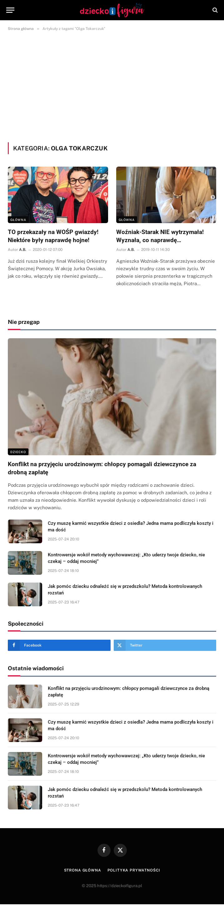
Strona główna (82, 870)
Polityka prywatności (133, 870)
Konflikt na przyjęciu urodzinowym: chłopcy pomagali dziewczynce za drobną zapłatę (102, 468)
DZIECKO (18, 452)
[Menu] (10, 10)
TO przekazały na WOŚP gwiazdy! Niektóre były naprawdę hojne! (53, 236)
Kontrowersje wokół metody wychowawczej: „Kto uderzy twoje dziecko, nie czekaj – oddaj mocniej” (126, 558)
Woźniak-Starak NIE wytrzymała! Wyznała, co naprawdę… (160, 236)
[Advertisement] (112, 85)
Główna (18, 220)
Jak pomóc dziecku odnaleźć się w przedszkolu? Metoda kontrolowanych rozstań (125, 590)
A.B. (22, 249)
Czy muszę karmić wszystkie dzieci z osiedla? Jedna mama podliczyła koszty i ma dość (130, 526)
